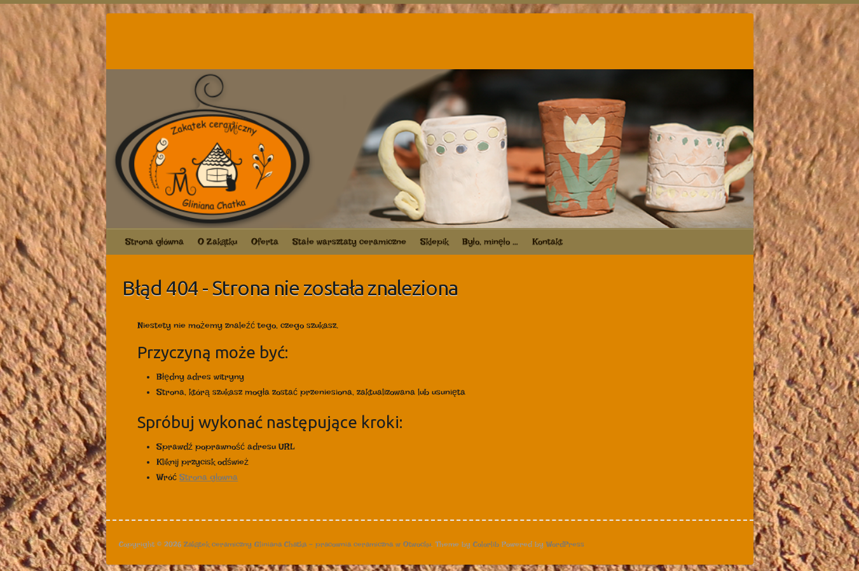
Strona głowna (208, 477)
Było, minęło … (490, 241)
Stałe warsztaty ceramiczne (349, 241)
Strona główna (154, 241)
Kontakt (547, 241)
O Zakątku (218, 241)
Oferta (264, 241)
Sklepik (434, 241)
